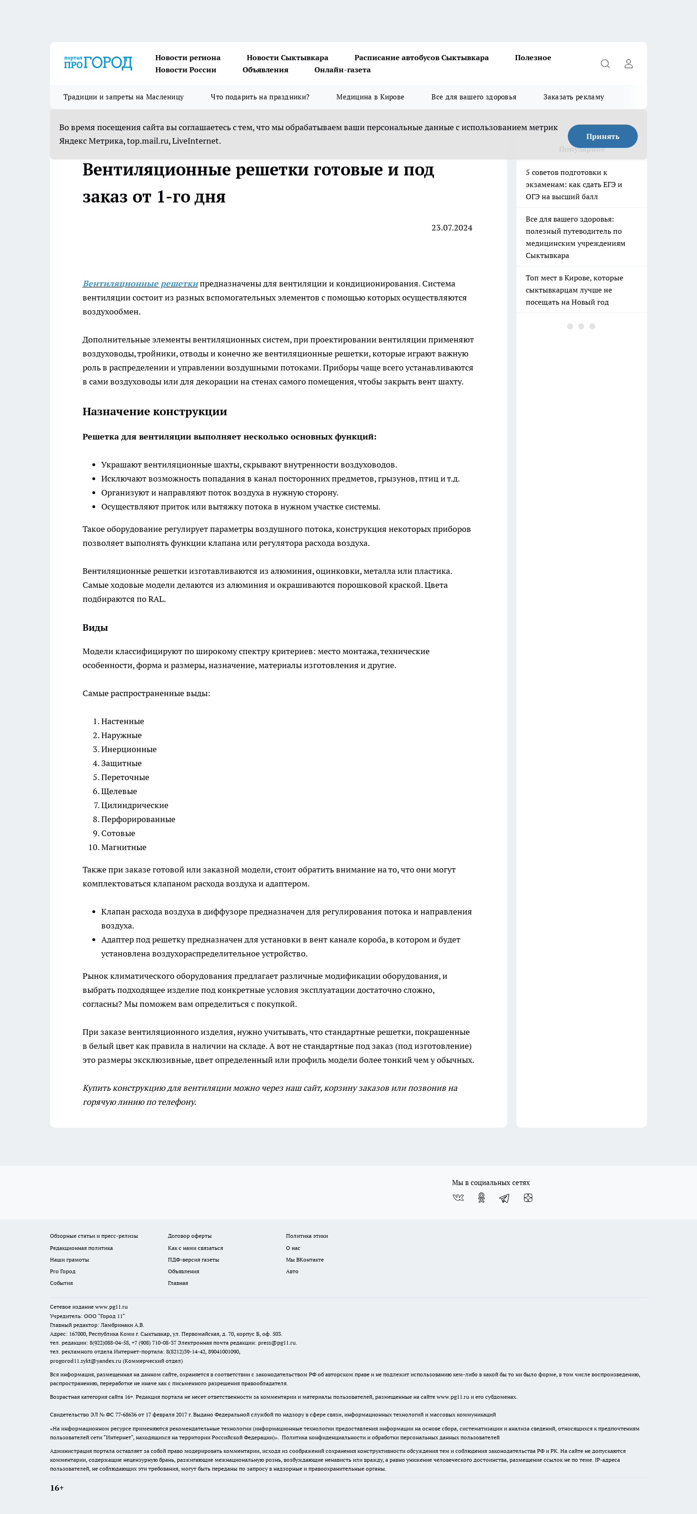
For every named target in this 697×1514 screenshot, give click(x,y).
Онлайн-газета (342, 69)
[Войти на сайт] (628, 63)
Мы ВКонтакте (305, 1259)
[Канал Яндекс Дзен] (528, 1197)
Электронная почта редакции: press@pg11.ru (237, 1342)
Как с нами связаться (195, 1247)
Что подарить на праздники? (260, 96)
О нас (293, 1247)
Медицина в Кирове (370, 96)
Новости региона (188, 57)
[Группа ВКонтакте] (458, 1197)
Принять (603, 136)
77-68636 (126, 1414)
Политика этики (307, 1235)
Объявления (265, 69)
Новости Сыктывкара (287, 57)
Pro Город (63, 1271)
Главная (178, 1282)
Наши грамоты (69, 1259)
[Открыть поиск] (605, 63)
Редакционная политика (81, 1247)
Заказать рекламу (574, 96)
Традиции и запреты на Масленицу (123, 96)
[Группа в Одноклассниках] (481, 1197)
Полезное (533, 57)
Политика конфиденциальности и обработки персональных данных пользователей (391, 1437)
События (61, 1282)
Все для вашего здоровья (474, 96)
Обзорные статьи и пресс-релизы (94, 1235)
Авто (292, 1271)
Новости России (185, 69)
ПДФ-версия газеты (193, 1259)
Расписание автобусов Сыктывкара (422, 57)
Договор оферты (190, 1235)
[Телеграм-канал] (504, 1197)
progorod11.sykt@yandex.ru (85, 1360)
